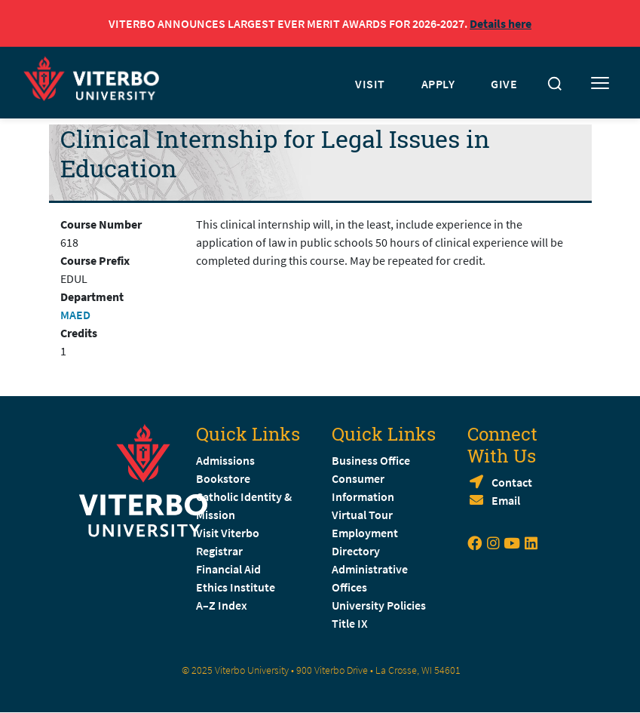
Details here (500, 23)
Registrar (219, 550)
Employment (365, 532)
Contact (511, 482)
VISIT (370, 83)
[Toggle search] (554, 83)
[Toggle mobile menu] (600, 83)
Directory (357, 550)
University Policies (379, 605)
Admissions (225, 460)
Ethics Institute (235, 587)
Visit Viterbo (227, 532)
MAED (75, 314)
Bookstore (223, 478)
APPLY (438, 83)
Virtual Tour (362, 514)
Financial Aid (228, 568)
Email (505, 500)
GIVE (504, 83)
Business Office (371, 460)
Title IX (350, 623)
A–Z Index (221, 605)
